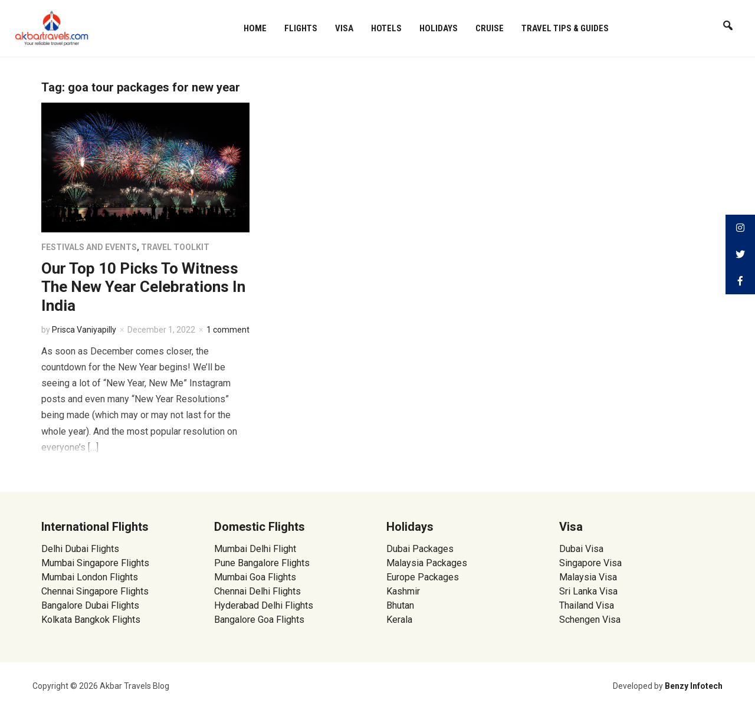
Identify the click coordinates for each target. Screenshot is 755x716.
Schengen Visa (590, 619)
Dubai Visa (581, 548)
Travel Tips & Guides (565, 28)
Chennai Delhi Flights (257, 591)
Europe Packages (422, 577)
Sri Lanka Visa (589, 591)
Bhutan (400, 605)
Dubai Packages (420, 548)
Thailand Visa (586, 605)
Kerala (399, 619)
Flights (300, 28)
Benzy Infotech (694, 686)
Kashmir (403, 591)
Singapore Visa (590, 563)
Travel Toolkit (175, 247)
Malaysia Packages (426, 563)
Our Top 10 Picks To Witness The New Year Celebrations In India (143, 287)
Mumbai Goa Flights (255, 577)
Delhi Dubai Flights (80, 548)
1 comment (228, 329)
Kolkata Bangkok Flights (90, 619)
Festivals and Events (89, 247)
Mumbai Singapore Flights (95, 563)
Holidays (438, 28)
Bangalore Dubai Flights (90, 605)
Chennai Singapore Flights (95, 591)
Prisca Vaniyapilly (84, 329)
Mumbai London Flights (89, 577)
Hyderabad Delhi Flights (263, 605)
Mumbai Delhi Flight (255, 548)
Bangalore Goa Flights (259, 619)
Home (255, 28)
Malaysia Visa (588, 577)
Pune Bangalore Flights (262, 563)
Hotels (386, 28)
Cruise (489, 28)
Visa (344, 28)
